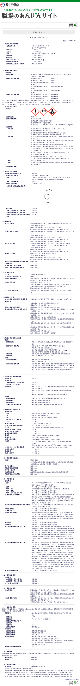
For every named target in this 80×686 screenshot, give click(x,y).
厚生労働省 (11, 5)
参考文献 (8, 666)
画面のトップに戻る (72, 679)
